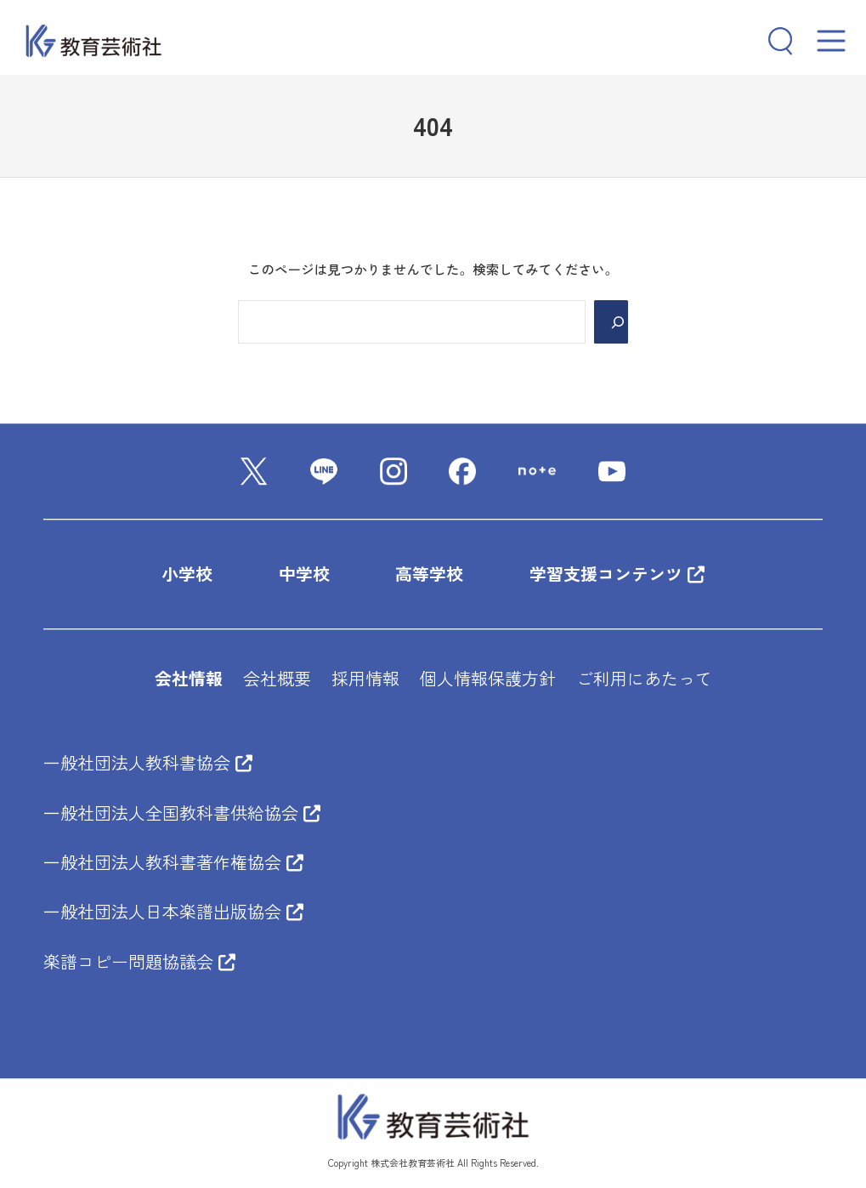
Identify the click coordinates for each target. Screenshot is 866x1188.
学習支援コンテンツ (617, 574)
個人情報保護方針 (488, 678)
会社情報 (189, 678)
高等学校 (429, 574)
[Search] (611, 322)
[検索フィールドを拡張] (773, 40)
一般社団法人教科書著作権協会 (173, 862)
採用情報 (365, 678)
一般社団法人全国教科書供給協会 (181, 812)
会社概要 (277, 678)
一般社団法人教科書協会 (147, 762)
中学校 (304, 574)
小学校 (186, 574)
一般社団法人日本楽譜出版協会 (173, 911)
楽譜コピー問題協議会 (139, 961)
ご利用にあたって (644, 678)
